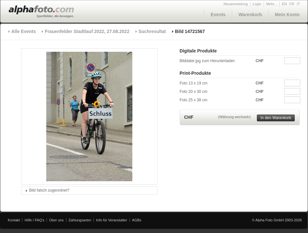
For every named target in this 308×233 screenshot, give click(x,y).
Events (218, 14)
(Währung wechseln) (234, 117)
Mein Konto (287, 14)
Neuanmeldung (236, 4)
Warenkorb (250, 14)
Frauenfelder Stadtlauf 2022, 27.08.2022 (87, 31)
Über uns (56, 220)
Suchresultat (152, 31)
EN (284, 4)
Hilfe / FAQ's (34, 220)
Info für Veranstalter (111, 220)
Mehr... (271, 4)
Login (257, 4)
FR (292, 4)
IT (298, 4)
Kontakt (14, 220)
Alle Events (23, 31)
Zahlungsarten (80, 220)
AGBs (136, 220)
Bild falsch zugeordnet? (49, 190)
